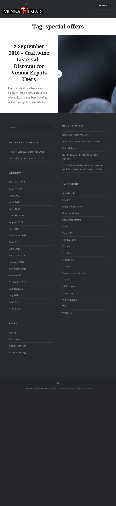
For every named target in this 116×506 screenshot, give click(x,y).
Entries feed (15, 339)
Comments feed (17, 345)
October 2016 (16, 275)
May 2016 (14, 308)
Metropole (68, 259)
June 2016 (14, 301)
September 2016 (18, 282)
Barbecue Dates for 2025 (75, 134)
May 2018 (14, 242)
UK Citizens (68, 286)
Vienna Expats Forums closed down (81, 141)
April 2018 (14, 248)
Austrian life (68, 193)
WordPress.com (83, 388)
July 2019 (14, 228)
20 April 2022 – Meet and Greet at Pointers (80, 156)
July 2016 (14, 295)
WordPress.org (17, 352)
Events (66, 226)
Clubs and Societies (72, 206)
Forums (66, 246)
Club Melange (69, 148)
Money (66, 266)
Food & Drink (69, 239)
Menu (105, 5)
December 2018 (18, 235)
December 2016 (18, 268)
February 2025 (17, 182)
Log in (12, 332)
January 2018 (16, 262)
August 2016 (16, 288)
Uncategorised (70, 293)
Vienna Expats (69, 299)
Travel (65, 279)
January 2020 (16, 215)
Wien (65, 306)
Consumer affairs (71, 219)
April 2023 (14, 195)
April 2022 (14, 202)
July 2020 (14, 208)
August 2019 (16, 222)
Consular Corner (71, 213)
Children (66, 199)
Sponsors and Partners (74, 273)
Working (67, 312)
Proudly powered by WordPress (40, 388)
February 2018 (17, 255)
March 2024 (15, 188)
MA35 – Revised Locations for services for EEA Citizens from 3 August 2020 (83, 167)
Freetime (67, 253)
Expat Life (67, 233)
